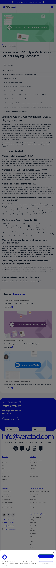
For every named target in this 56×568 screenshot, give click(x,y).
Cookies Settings (46, 563)
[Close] (53, 552)
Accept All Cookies (46, 556)
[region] (28, 559)
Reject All (46, 560)
